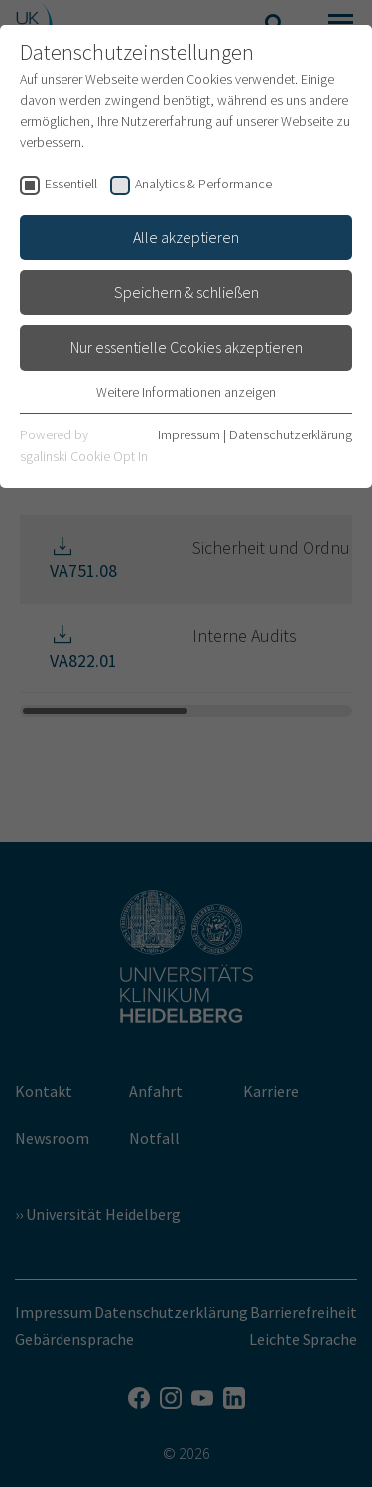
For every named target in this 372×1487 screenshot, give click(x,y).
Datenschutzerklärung (290, 434)
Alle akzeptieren (186, 237)
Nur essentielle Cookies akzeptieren (186, 347)
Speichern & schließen (186, 292)
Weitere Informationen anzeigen (186, 392)
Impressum (189, 434)
